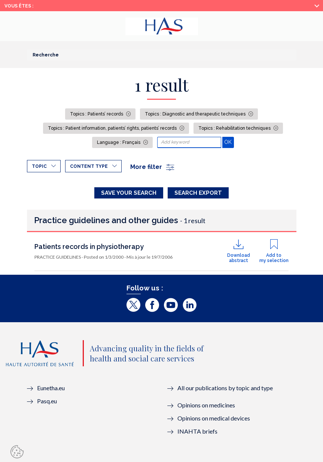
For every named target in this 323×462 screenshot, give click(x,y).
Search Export (198, 193)
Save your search (128, 193)
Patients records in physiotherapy (89, 246)
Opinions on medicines (206, 405)
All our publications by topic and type (225, 387)
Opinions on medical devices (213, 418)
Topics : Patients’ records (97, 114)
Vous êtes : (18, 6)
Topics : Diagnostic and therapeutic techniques (196, 114)
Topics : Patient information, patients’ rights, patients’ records (113, 128)
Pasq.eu (47, 400)
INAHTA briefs (197, 431)
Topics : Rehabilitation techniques (235, 128)
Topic (39, 166)
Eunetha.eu (51, 387)
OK (229, 142)
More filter (152, 166)
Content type (89, 166)
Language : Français (119, 142)
